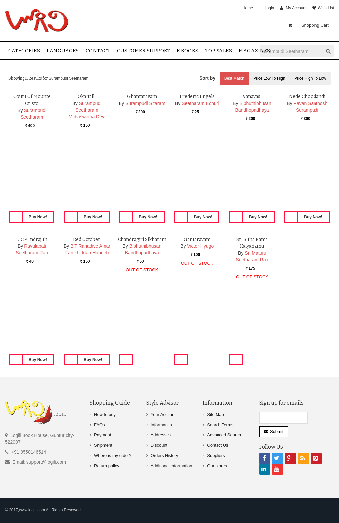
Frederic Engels (197, 162)
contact (98, 51)
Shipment (103, 445)
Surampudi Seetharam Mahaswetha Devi (87, 175)
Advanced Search (224, 434)
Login (269, 8)
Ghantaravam (142, 162)
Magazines (254, 51)
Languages (63, 51)
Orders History (164, 455)
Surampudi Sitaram (145, 168)
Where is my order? (112, 455)
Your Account (163, 414)
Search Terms (220, 424)
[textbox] (291, 51)
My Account (296, 8)
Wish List (326, 8)
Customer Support (143, 51)
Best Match (232, 78)
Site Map (215, 414)
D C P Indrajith (32, 305)
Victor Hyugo (200, 311)
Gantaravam (197, 305)
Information (161, 424)
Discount (159, 445)
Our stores (217, 465)
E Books (188, 51)
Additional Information (171, 465)
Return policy (106, 465)
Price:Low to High (268, 78)
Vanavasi (252, 162)
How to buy (105, 414)
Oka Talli (86, 162)
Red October (87, 305)
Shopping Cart (315, 25)
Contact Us (217, 445)
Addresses (161, 434)
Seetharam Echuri (200, 168)
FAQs (99, 424)
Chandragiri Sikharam (142, 305)
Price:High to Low (310, 78)
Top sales (218, 51)
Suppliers (216, 455)
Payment (102, 434)
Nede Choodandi (307, 162)
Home (247, 8)
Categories (24, 51)
